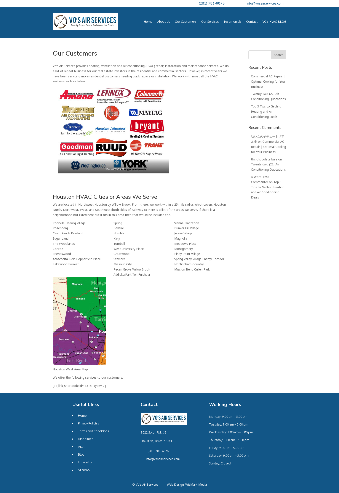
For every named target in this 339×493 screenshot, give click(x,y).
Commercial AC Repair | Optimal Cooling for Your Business (268, 81)
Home (148, 21)
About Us (163, 21)
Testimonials (232, 21)
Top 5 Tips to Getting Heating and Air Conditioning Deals (266, 111)
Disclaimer (85, 439)
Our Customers (186, 21)
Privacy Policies (88, 423)
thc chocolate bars (264, 159)
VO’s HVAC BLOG (274, 21)
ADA (81, 446)
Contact (252, 21)
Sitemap (84, 470)
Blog (81, 454)
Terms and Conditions (93, 431)
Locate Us (85, 462)
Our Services (210, 21)
